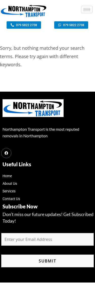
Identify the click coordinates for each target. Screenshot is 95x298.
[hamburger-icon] (86, 9)
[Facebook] (6, 153)
